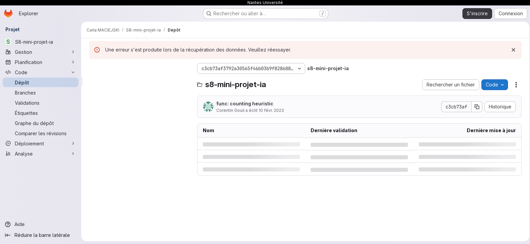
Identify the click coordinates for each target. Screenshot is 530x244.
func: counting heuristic (243, 103)
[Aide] (40, 224)
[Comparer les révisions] (40, 133)
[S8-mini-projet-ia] (40, 41)
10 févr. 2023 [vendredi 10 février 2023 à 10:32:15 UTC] (270, 110)
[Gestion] (40, 52)
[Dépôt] (40, 82)
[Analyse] (40, 153)
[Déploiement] (40, 143)
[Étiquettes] (40, 113)
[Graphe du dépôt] (40, 123)
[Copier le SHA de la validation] (476, 106)
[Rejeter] (512, 50)
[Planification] (40, 62)
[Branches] (40, 92)
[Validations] (40, 102)
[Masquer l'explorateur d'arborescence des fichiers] (93, 68)
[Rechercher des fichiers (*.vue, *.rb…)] (138, 82)
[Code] (40, 72)
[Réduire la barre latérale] (40, 235)
